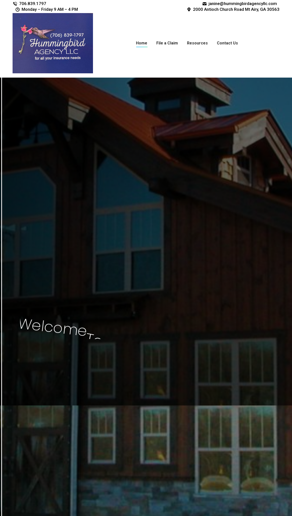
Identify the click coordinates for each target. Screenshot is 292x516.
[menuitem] (141, 43)
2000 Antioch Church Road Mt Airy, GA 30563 (232, 9)
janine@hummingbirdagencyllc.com (239, 3)
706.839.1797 (29, 3)
